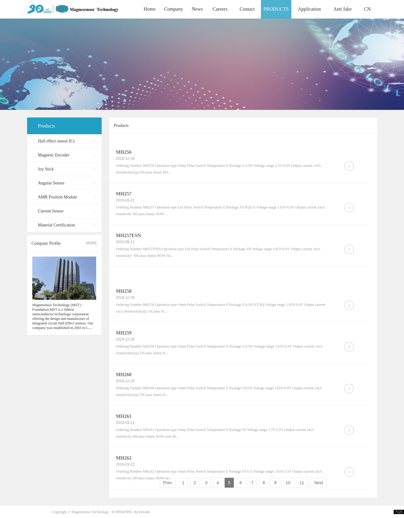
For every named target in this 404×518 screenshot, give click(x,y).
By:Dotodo (142, 512)
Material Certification (56, 225)
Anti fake (342, 9)
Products (46, 125)
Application (309, 9)
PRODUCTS (276, 9)
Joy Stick (46, 169)
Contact (247, 9)
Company (173, 9)
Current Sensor (51, 211)
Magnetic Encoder (53, 155)
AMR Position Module (57, 197)
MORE (91, 243)
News (197, 9)
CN (367, 9)
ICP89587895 (122, 512)
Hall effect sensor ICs (56, 141)
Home (150, 9)
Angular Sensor (51, 183)
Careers (220, 9)
